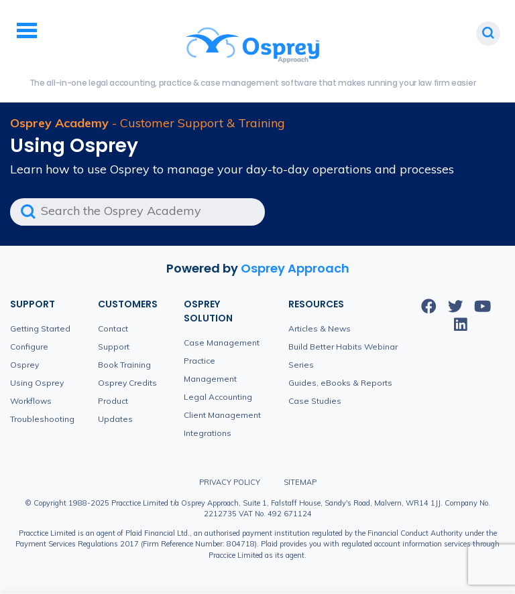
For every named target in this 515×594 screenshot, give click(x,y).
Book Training (124, 365)
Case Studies (314, 401)
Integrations (207, 433)
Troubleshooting (42, 419)
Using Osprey (37, 383)
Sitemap (300, 482)
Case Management (222, 343)
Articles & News (319, 328)
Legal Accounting (218, 397)
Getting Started (40, 328)
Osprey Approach (295, 268)
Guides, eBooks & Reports (340, 383)
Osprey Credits (127, 383)
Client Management (222, 415)
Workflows (31, 401)
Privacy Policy (229, 482)
